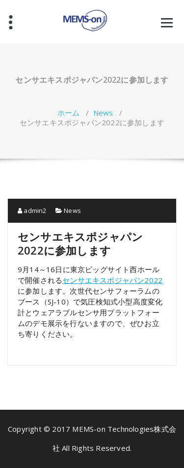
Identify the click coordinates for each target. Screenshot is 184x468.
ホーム (68, 112)
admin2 (32, 210)
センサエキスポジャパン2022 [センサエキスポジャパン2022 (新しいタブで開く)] (112, 280)
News (103, 112)
